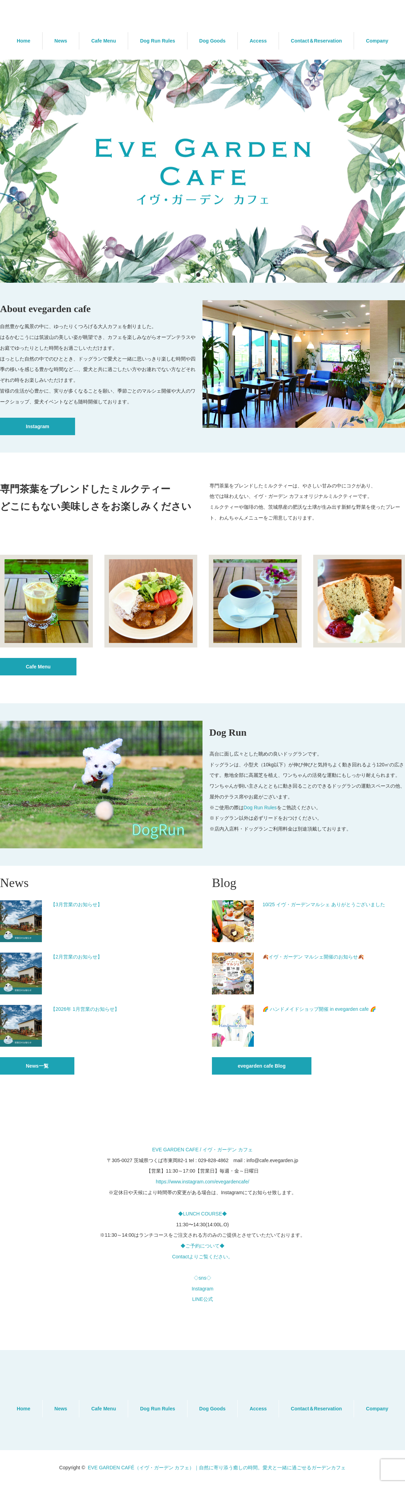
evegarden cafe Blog (262, 1066)
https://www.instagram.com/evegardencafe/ (202, 1181)
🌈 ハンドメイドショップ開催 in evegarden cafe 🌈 (319, 1009)
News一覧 (37, 1066)
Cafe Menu (103, 41)
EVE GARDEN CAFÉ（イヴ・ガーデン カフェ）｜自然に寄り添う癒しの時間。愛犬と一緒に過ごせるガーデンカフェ (217, 1467)
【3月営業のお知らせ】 (76, 904)
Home (23, 41)
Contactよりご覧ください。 (202, 1256)
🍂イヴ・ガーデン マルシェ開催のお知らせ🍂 (313, 957)
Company (377, 41)
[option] (202, 171)
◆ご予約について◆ (202, 1246)
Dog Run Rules (157, 41)
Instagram (37, 426)
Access (258, 41)
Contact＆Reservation (316, 41)
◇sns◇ (202, 1278)
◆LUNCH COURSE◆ (202, 1214)
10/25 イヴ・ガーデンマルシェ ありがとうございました (324, 904)
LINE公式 (202, 1299)
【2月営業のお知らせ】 (76, 957)
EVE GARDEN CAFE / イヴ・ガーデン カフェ (202, 1149)
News (60, 41)
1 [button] (198, 275)
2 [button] (207, 275)
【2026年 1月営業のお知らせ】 (85, 1009)
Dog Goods (212, 41)
